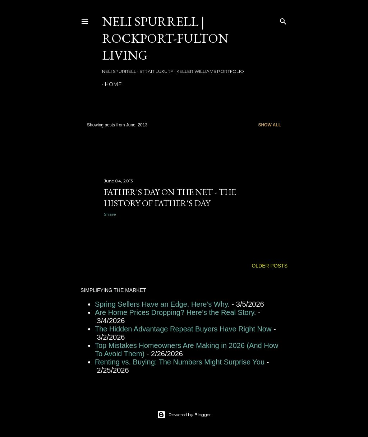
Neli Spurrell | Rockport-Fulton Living (165, 38)
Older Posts (270, 266)
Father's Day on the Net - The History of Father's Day (170, 197)
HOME (113, 84)
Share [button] (110, 214)
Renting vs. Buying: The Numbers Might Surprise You (179, 362)
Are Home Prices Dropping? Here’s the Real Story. (175, 312)
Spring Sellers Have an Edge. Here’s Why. (162, 304)
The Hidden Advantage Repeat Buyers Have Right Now (183, 329)
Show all (269, 124)
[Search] (283, 20)
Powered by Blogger (184, 414)
